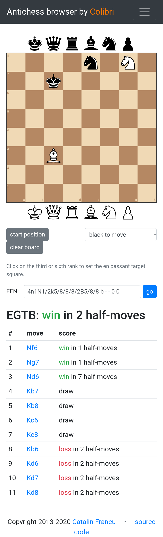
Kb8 (32, 406)
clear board (25, 247)
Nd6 (33, 377)
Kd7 (32, 478)
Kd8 (32, 492)
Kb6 (32, 449)
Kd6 (32, 463)
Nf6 (32, 348)
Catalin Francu (94, 522)
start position (27, 234)
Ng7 (33, 362)
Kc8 (32, 435)
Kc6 (32, 420)
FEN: (12, 291)
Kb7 (32, 391)
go (149, 291)
